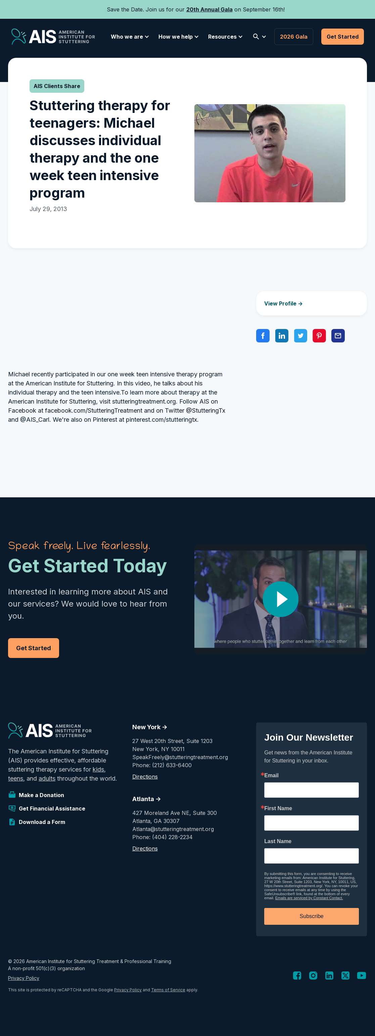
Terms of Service (168, 989)
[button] (129, 36)
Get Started (343, 36)
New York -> (150, 727)
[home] (53, 37)
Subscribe (312, 916)
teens (15, 778)
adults (47, 778)
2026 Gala (294, 36)
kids (98, 769)
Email (271, 775)
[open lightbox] (280, 599)
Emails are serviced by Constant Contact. (309, 898)
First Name (278, 808)
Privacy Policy (23, 978)
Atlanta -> (146, 798)
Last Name (277, 841)
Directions (145, 776)
